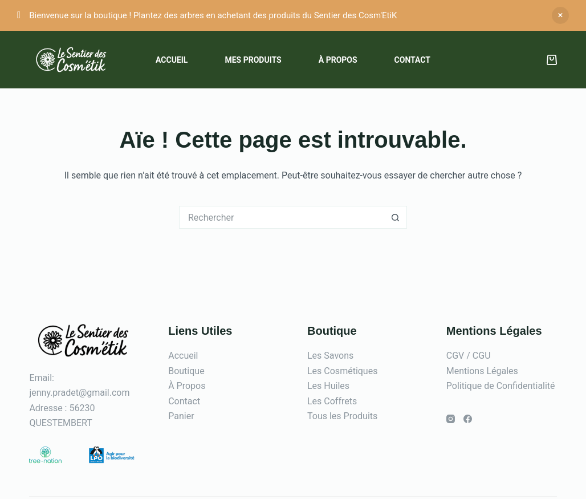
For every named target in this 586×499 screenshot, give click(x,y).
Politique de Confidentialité (500, 385)
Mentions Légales (482, 371)
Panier (181, 416)
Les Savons (330, 355)
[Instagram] (450, 419)
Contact (412, 59)
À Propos (186, 385)
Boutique (186, 371)
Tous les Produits (342, 416)
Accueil (172, 59)
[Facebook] (467, 419)
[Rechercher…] (281, 217)
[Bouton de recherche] (395, 217)
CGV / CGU (468, 355)
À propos (338, 59)
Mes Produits (253, 59)
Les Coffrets (332, 401)
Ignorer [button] (560, 15)
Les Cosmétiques (342, 371)
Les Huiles (328, 385)
